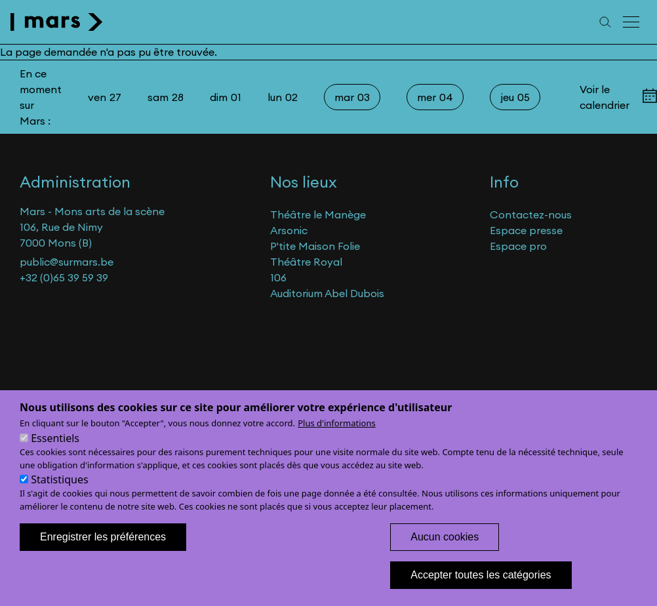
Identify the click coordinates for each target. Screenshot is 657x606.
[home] (56, 22)
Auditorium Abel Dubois (327, 293)
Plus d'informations (337, 438)
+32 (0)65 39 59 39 (64, 277)
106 (278, 277)
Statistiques (59, 494)
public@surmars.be (66, 261)
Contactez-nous (531, 214)
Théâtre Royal (306, 261)
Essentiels (55, 453)
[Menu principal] (632, 22)
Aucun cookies (444, 551)
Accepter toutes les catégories (480, 590)
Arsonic (289, 230)
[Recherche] (605, 22)
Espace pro (518, 246)
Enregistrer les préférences (103, 551)
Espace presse (526, 230)
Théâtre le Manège (318, 214)
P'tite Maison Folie (315, 246)
